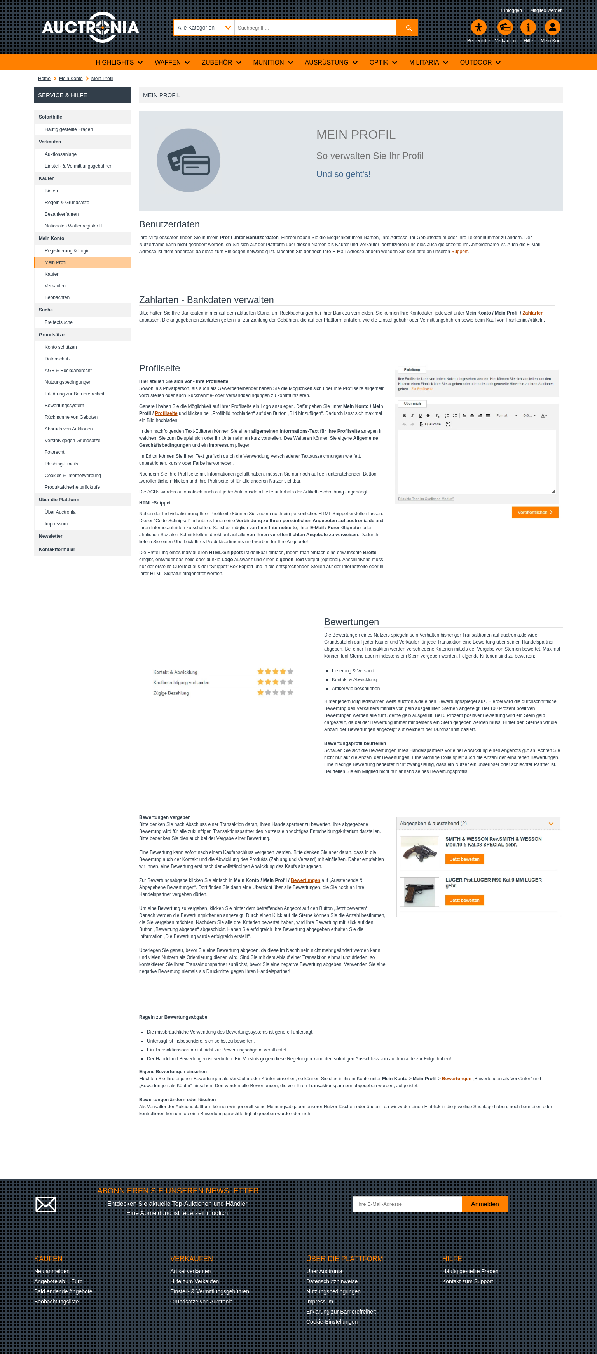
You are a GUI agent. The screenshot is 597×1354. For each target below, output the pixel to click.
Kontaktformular (57, 549)
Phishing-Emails (61, 464)
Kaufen (47, 178)
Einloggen (511, 10)
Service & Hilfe (62, 95)
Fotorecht (55, 452)
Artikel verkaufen (190, 1271)
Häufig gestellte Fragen (69, 129)
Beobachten (57, 297)
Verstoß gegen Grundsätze (72, 440)
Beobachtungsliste (56, 1301)
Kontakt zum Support (467, 1281)
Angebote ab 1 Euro (58, 1281)
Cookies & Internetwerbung (73, 475)
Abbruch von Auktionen (69, 429)
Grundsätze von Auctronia (201, 1301)
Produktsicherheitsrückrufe (72, 487)
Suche (46, 310)
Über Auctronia (60, 512)
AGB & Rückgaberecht (68, 370)
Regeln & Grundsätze (67, 202)
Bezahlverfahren (62, 214)
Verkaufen (50, 142)
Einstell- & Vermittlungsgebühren (78, 166)
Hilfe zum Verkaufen (194, 1281)
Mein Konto (71, 78)
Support (459, 251)
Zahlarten (533, 313)
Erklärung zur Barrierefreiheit (74, 394)
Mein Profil (102, 78)
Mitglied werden (546, 10)
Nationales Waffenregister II (73, 226)
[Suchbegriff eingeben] (296, 27)
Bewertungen (305, 880)
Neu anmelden (52, 1271)
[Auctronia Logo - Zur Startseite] (90, 27)
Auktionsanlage (61, 154)
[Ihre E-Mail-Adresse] (411, 1204)
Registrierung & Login (67, 251)
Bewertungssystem (64, 405)
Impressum (56, 524)
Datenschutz (58, 359)
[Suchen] (407, 27)
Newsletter (51, 536)
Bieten (51, 191)
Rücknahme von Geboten (71, 417)
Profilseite (166, 413)
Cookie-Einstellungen (332, 1322)
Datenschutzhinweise (332, 1281)
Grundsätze (52, 335)
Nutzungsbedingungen (68, 382)
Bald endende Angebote (63, 1291)
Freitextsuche (59, 322)
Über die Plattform (59, 499)
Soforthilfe (50, 117)
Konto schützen (61, 347)
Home (44, 78)
